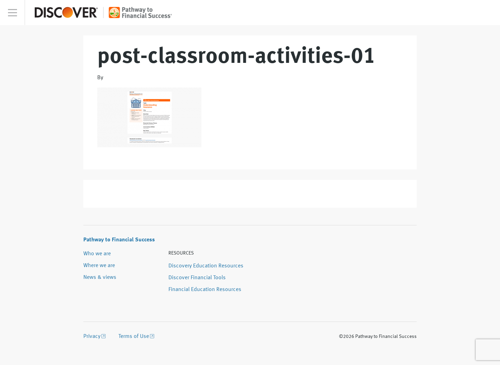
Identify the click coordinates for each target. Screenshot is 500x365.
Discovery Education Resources (205, 266)
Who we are (97, 254)
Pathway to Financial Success (119, 240)
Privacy (91, 336)
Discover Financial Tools (197, 278)
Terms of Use (133, 336)
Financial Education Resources (204, 289)
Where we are (99, 265)
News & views (99, 277)
